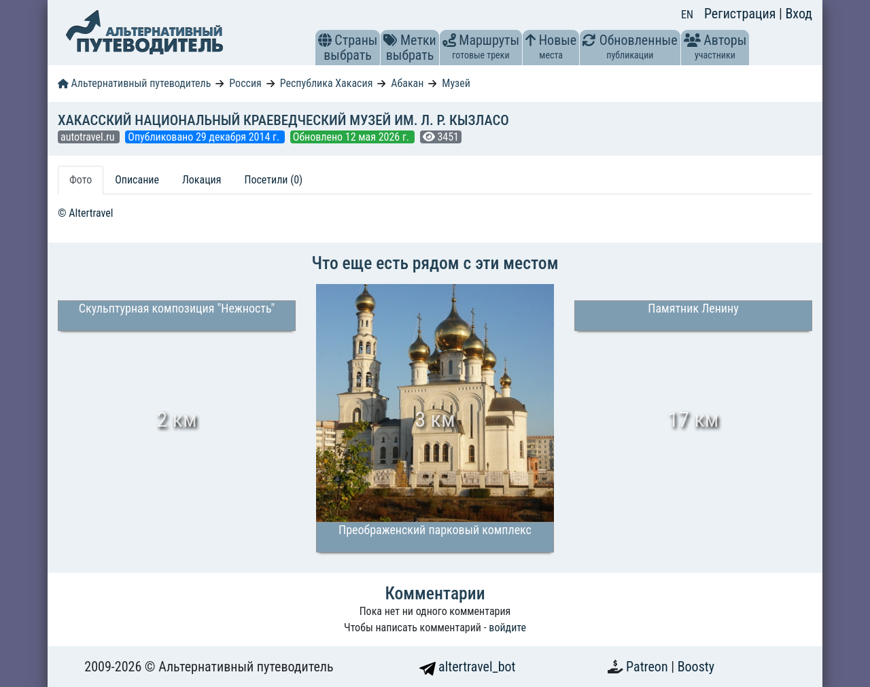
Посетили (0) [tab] (273, 179)
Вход (798, 13)
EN (687, 14)
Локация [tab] (202, 179)
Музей (456, 83)
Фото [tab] (80, 179)
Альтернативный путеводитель (134, 83)
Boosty (696, 666)
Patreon (648, 666)
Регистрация (741, 13)
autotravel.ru (88, 136)
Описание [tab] (137, 179)
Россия (245, 83)
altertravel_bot (467, 666)
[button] (325, 40)
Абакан (407, 83)
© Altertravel (85, 213)
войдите (507, 627)
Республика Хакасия (326, 83)
